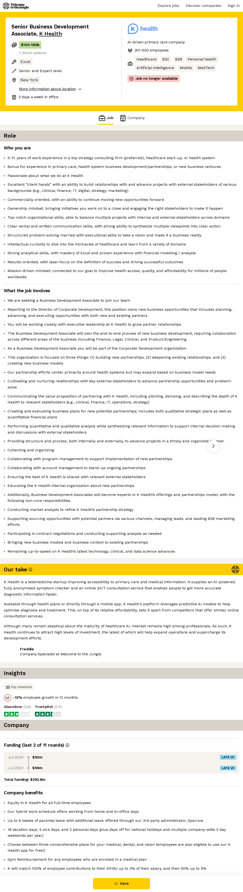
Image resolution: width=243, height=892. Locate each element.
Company (132, 118)
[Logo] (16, 6)
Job (105, 118)
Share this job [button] (24, 855)
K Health (50, 34)
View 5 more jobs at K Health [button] (71, 855)
